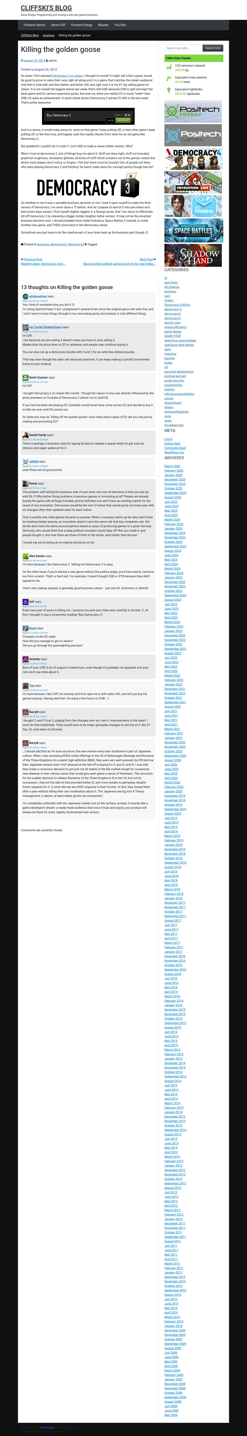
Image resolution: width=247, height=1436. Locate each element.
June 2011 (171, 1250)
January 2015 (173, 1058)
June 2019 (171, 822)
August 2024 (172, 551)
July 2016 (170, 978)
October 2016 (173, 965)
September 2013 (175, 1130)
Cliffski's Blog (46, 8)
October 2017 (173, 911)
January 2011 (173, 1272)
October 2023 (173, 591)
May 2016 (170, 987)
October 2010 (173, 1286)
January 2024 (173, 577)
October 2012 (173, 1179)
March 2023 (172, 622)
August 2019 (172, 813)
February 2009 (173, 1375)
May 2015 (170, 1041)
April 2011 (171, 1259)
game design (172, 331)
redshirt (169, 389)
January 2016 (173, 1005)
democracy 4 (172, 309)
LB (166, 367)
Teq (31, 685)
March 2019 (172, 836)
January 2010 (173, 1326)
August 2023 (172, 600)
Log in (168, 439)
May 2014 (170, 1094)
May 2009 (170, 1361)
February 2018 (173, 894)
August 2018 (172, 867)
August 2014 (172, 1081)
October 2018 (173, 858)
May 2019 (170, 827)
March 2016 (172, 996)
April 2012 (171, 1205)
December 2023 (174, 582)
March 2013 (172, 1156)
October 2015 (173, 1018)
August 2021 (172, 707)
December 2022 (174, 635)
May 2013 (170, 1148)
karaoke (169, 358)
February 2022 (173, 680)
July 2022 (170, 658)
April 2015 (171, 1045)
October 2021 (173, 698)
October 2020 (173, 751)
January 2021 (173, 738)
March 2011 (172, 1263)
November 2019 (174, 800)
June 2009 (171, 1357)
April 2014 (171, 1099)
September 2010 (175, 1290)
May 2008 (170, 1415)
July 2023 (170, 604)
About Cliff (58, 25)
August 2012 (172, 1188)
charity (168, 300)
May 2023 (170, 613)
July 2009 (170, 1353)
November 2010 (174, 1281)
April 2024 (171, 564)
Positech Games (34, 25)
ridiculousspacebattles (179, 394)
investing (170, 354)
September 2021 (175, 702)
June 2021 (171, 715)
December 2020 (174, 742)
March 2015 (172, 1050)
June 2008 (171, 1410)
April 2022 (171, 671)
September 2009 (175, 1344)
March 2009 (172, 1370)
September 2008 (175, 1397)
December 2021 (174, 689)
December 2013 (174, 1116)
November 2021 (174, 693)
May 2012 (170, 1201)
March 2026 (172, 466)
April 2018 (171, 885)
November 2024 (174, 537)
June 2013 (171, 1143)
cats (167, 296)
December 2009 (174, 1330)
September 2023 (175, 595)
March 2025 (172, 519)
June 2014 (171, 1090)
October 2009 (173, 1339)
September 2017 (175, 916)
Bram (32, 628)
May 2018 (170, 880)
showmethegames (176, 412)
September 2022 (175, 649)
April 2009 (171, 1366)
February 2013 (173, 1161)
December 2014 (174, 1063)
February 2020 (173, 787)
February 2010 (173, 1321)
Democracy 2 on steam (67, 76)
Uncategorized (173, 425)
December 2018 (174, 849)
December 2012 (174, 1170)
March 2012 (172, 1210)
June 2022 (171, 662)
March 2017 (172, 943)
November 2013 (174, 1121)
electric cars (172, 322)
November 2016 (174, 960)
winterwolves (38, 296)
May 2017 (170, 934)
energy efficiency (175, 327)
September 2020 (175, 756)
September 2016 (175, 969)
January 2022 (173, 684)
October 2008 (173, 1393)
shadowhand (172, 403)
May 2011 (170, 1254)
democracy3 (76, 244)
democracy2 (58, 244)
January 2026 (173, 475)
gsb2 (167, 349)
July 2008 (170, 1406)
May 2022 (170, 666)
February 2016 (173, 1001)
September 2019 (175, 809)
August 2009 (172, 1348)
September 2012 (175, 1183)
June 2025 (171, 506)
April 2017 (171, 938)
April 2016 (171, 992)
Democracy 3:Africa (177, 305)
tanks (168, 420)
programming (173, 385)
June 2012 (171, 1197)
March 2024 (172, 568)
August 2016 (172, 974)
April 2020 (171, 778)
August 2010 (172, 1295)
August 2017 (172, 920)
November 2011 (174, 1228)
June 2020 (171, 769)
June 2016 (171, 983)
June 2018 (171, 876)
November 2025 (174, 484)
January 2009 (173, 1379)
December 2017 (174, 903)
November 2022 (174, 640)
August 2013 (172, 1134)
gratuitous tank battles (179, 345)
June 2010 (171, 1304)
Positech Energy (81, 25)
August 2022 (172, 653)
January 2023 (173, 631)
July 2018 (170, 871)
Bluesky (103, 25)
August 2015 (172, 1027)
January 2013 (173, 1165)
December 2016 (174, 956)
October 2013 (173, 1125)
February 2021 (173, 733)
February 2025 (173, 524)
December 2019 (174, 796)
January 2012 (173, 1219)
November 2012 (174, 1174)
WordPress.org (174, 452)
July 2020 (170, 764)
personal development (179, 371)
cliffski (33, 461)
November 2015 (174, 1014)
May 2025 (170, 511)
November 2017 (174, 907)
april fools (171, 282)
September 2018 (175, 862)
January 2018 (173, 898)
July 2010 (170, 1299)
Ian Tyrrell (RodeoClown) (45, 327)
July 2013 (170, 1139)
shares (168, 407)
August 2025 (172, 497)
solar (167, 416)
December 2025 (174, 479)
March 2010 (172, 1317)
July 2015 (170, 1032)
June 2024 (171, 555)
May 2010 (170, 1308)
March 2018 (172, 889)
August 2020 (172, 760)
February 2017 (173, 947)
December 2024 (174, 533)
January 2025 (173, 528)
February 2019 (173, 840)
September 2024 (175, 546)
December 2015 (174, 1009)
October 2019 (173, 805)
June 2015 (171, 1036)
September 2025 (175, 493)
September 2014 (175, 1076)
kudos (168, 363)
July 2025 (170, 502)
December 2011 (174, 1223)
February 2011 (173, 1268)
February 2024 (173, 573)
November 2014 (174, 1067)
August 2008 (172, 1402)
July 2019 (170, 818)
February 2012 (173, 1214)
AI (165, 278)
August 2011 (172, 1241)
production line (174, 380)
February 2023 (173, 626)
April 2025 (171, 515)
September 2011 (175, 1237)
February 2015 (173, 1054)
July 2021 (170, 711)
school (168, 398)
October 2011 (173, 1232)
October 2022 (173, 644)
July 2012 (170, 1192)
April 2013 (171, 1152)
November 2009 (174, 1335)
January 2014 (173, 1112)
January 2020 (173, 791)
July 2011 (170, 1246)
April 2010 (171, 1312)
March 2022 (172, 675)
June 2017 (171, 929)
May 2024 (170, 560)
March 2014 (172, 1103)
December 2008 (174, 1384)
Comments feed (175, 448)
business (43, 244)
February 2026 (173, 470)
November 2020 (174, 747)
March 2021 (172, 729)
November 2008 (174, 1388)
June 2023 (171, 609)
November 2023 (174, 586)
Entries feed (172, 443)
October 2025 (173, 488)
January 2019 (173, 845)
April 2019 (171, 831)
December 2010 (174, 1277)
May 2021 (170, 720)
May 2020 (170, 773)
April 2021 (171, 724)
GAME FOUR (172, 336)
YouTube (120, 25)
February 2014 (173, 1107)
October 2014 (173, 1072)
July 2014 (170, 1085)
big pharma (171, 287)
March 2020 (172, 782)
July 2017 (170, 925)
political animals (175, 376)
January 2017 (173, 952)
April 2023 (171, 617)
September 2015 (175, 1023)
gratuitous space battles (180, 340)
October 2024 (173, 542)
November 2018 (174, 854)
